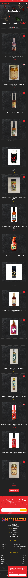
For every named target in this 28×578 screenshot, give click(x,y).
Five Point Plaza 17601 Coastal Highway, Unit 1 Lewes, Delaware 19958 (14, 525)
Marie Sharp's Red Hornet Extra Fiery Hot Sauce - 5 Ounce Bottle (14, 424)
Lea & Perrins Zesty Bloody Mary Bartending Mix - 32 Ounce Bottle (14, 311)
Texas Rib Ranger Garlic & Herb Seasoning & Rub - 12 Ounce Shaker (14, 198)
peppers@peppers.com (15, 532)
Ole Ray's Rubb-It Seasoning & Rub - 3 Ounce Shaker (14, 169)
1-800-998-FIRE (16, 528)
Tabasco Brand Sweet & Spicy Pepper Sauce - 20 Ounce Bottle (14, 339)
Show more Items (14, 490)
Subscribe (23, 510)
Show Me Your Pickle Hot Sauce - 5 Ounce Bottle (14, 140)
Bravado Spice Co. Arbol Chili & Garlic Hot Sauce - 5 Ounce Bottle (14, 453)
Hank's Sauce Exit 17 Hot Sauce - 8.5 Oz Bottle (14, 368)
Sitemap (3, 549)
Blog (3, 546)
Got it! (18, 574)
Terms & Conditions (19, 549)
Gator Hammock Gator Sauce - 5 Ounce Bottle (14, 56)
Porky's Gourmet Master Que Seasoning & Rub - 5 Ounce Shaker (14, 284)
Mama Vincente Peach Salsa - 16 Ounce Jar (14, 482)
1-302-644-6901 (15, 530)
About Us (4, 544)
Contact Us (17, 544)
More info (11, 572)
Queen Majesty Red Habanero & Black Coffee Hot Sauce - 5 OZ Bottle (14, 227)
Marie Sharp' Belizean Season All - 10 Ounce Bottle (14, 255)
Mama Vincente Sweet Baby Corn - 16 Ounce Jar (14, 84)
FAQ (3, 548)
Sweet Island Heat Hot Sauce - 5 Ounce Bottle (14, 112)
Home (10, 13)
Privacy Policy (18, 548)
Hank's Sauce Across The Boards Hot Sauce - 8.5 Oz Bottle (14, 396)
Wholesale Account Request (20, 546)
